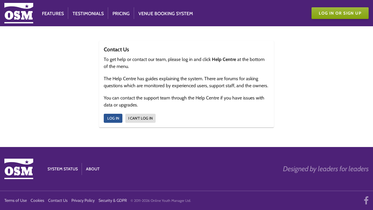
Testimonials (88, 13)
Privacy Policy (83, 200)
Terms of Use (15, 200)
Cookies (37, 200)
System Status (62, 169)
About (93, 169)
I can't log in (140, 118)
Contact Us (58, 200)
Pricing (121, 13)
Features (53, 13)
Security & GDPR (112, 200)
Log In (113, 118)
